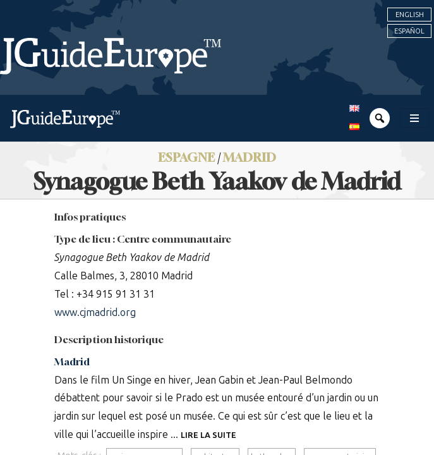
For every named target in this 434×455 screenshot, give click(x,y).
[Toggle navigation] (414, 118)
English (409, 14)
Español (409, 31)
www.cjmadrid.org (95, 312)
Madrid (72, 361)
